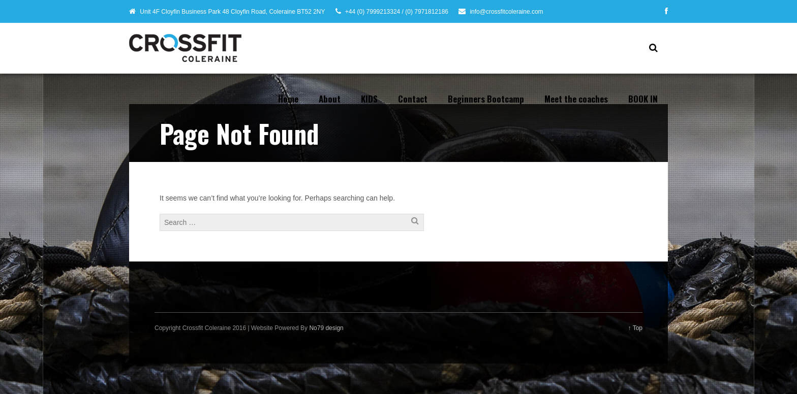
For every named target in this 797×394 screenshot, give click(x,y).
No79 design (326, 328)
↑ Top (635, 328)
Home (288, 98)
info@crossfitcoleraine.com (506, 11)
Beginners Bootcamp (486, 98)
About (330, 98)
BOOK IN (643, 98)
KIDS (369, 98)
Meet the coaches (576, 98)
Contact (412, 98)
